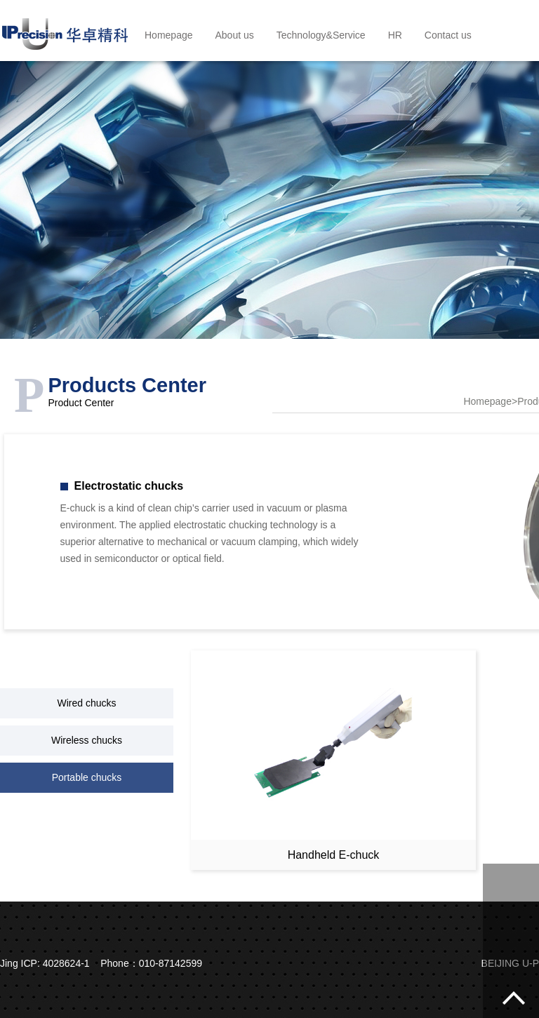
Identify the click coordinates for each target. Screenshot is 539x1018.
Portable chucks (87, 777)
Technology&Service (321, 35)
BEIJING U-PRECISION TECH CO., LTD (65, 30)
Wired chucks (86, 703)
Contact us (448, 35)
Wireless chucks (86, 740)
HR (395, 35)
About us (234, 35)
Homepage (169, 35)
